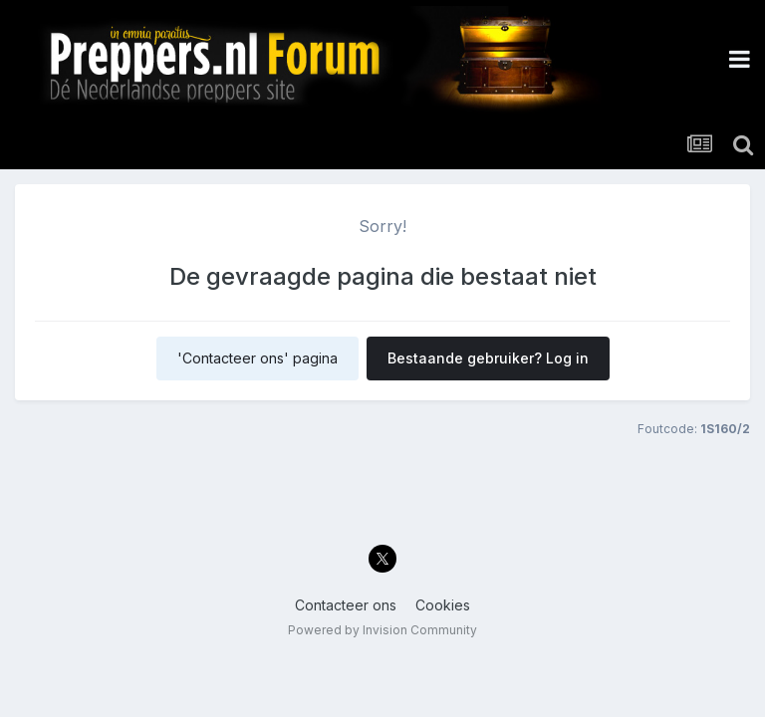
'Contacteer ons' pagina (257, 358)
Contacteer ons (345, 605)
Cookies (442, 605)
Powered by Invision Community (382, 629)
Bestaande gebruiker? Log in (488, 358)
